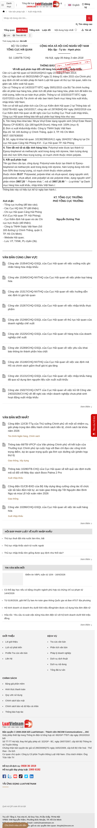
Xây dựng (24, 460)
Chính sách (34, 436)
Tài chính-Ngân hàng (18, 436)
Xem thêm (86, 406)
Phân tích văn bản (59, 647)
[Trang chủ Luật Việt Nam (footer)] (47, 724)
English (73, 5)
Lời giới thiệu (11, 642)
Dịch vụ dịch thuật (59, 658)
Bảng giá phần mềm (15, 684)
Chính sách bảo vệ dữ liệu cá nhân (21, 706)
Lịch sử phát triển (13, 647)
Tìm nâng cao (83, 24)
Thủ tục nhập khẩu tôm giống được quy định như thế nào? (34, 552)
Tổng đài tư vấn (57, 670)
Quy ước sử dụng (13, 695)
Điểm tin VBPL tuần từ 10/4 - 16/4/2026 (45, 574)
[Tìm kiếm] (89, 18)
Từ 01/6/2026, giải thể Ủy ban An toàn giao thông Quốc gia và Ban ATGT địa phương (47, 600)
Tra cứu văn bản (58, 642)
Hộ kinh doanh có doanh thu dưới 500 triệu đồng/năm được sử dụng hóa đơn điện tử (47, 607)
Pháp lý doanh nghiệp (60, 653)
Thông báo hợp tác (14, 712)
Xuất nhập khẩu (15, 478)
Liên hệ (8, 658)
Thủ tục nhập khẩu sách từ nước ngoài (24, 545)
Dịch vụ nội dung (58, 664)
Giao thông (13, 460)
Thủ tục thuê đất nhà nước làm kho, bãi (24, 538)
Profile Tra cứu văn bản (16, 653)
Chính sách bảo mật (15, 700)
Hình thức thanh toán (15, 689)
